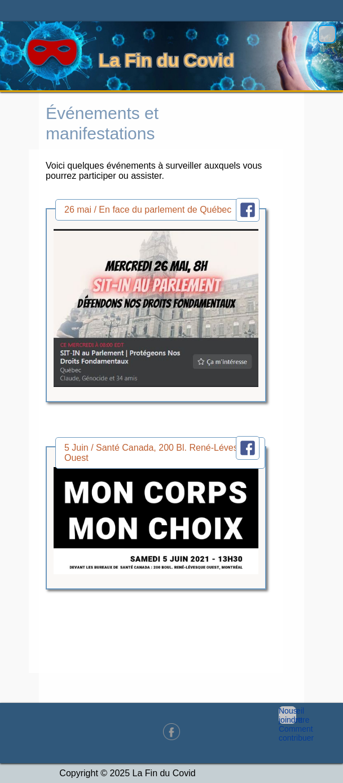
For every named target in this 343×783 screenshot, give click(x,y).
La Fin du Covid (166, 60)
